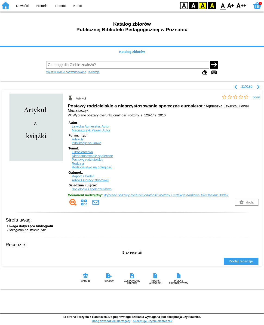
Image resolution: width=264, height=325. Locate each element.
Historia (42, 6)
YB (202, 5)
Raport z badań (83, 176)
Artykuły (77, 139)
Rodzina (78, 163)
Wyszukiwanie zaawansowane (66, 72)
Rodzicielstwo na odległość (92, 167)
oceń (256, 97)
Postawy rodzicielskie (87, 159)
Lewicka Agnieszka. (90, 126)
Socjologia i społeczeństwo (91, 189)
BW (193, 5)
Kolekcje (93, 72)
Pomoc (60, 6)
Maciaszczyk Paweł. (91, 130)
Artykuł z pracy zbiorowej (90, 180)
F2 (241, 5)
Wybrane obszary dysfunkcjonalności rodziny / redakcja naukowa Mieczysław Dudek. (166, 195)
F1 (231, 5)
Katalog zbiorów (132, 52)
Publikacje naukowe (86, 143)
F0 (223, 5)
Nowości (22, 6)
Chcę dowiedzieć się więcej (111, 321)
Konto (77, 6)
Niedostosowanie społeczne (92, 156)
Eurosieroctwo (82, 152)
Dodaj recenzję (241, 261)
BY (212, 5)
